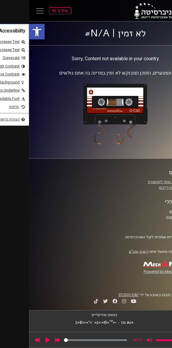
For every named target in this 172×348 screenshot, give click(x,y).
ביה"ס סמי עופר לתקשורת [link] (139, 182)
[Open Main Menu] (11, 11)
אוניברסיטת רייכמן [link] (144, 187)
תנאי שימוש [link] (149, 211)
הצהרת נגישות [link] (148, 217)
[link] (7, 31)
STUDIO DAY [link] (99, 295)
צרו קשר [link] (152, 222)
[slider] (66, 340)
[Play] (18, 340)
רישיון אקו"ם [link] (109, 251)
